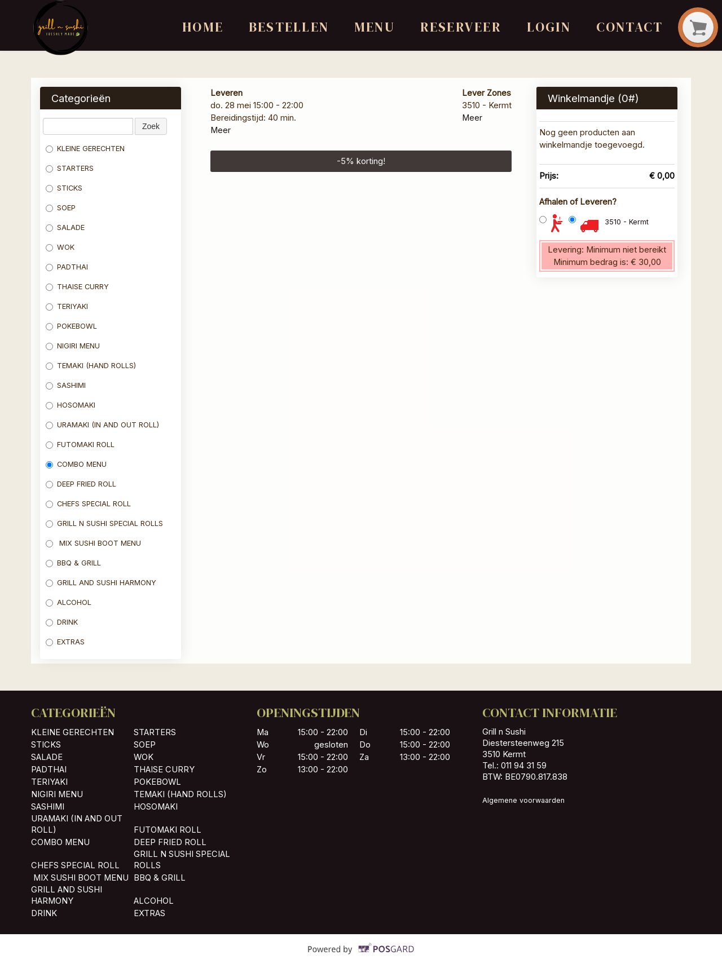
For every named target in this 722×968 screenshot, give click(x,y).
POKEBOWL (72, 326)
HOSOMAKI (72, 405)
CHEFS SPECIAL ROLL (88, 504)
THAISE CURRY (77, 286)
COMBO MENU (76, 464)
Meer (220, 130)
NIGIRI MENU (73, 346)
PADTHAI (67, 267)
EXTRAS (65, 642)
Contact (629, 27)
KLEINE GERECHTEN (85, 148)
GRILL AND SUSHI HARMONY (101, 582)
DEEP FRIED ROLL (81, 484)
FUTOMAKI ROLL (80, 444)
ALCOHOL (68, 602)
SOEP (61, 208)
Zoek (151, 126)
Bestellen (289, 27)
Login (549, 27)
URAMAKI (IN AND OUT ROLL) (102, 425)
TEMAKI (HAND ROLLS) (91, 365)
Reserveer (460, 27)
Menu (374, 27)
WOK (60, 247)
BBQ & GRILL (73, 563)
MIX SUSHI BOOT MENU (93, 543)
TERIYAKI (67, 306)
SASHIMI (67, 385)
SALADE (65, 227)
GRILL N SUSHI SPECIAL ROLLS (104, 523)
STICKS (64, 188)
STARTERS (70, 168)
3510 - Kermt (627, 222)
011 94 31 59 (524, 766)
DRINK (62, 622)
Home (202, 27)
